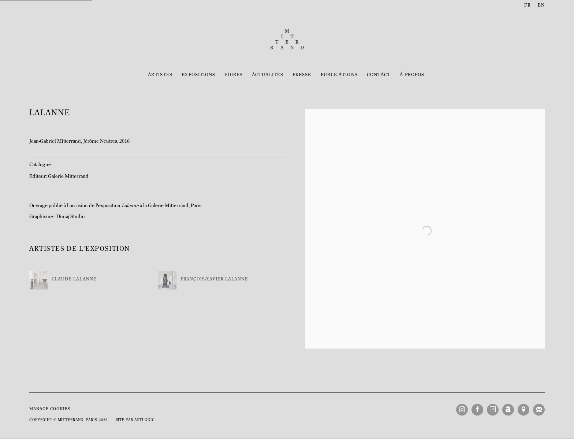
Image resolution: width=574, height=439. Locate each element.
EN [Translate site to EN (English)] (541, 5)
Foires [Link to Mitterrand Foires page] (233, 75)
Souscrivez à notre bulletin (539, 410)
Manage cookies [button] (49, 409)
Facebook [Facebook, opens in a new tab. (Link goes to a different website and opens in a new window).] (477, 410)
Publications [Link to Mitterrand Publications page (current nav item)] (339, 75)
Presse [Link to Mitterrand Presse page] (302, 75)
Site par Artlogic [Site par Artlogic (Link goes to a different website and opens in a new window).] (135, 420)
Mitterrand (287, 39)
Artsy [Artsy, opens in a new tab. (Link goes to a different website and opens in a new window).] (493, 410)
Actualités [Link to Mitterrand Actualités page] (267, 75)
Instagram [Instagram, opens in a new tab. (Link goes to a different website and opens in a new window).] (462, 410)
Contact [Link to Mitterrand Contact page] (379, 75)
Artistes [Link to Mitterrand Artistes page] (160, 75)
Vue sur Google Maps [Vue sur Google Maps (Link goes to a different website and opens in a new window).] (523, 410)
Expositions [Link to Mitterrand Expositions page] (198, 75)
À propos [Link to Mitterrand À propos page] (412, 75)
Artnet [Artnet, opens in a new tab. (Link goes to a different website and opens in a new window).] (508, 410)
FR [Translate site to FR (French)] (527, 5)
